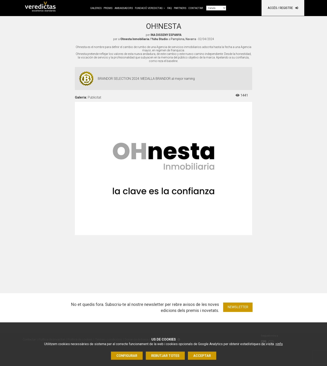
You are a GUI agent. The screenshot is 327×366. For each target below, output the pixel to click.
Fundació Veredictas (148, 8)
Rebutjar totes (165, 356)
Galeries (96, 8)
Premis (108, 8)
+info (279, 344)
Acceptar (202, 356)
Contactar (195, 8)
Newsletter (238, 307)
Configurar (126, 356)
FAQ (169, 8)
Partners (180, 8)
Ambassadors (123, 8)
